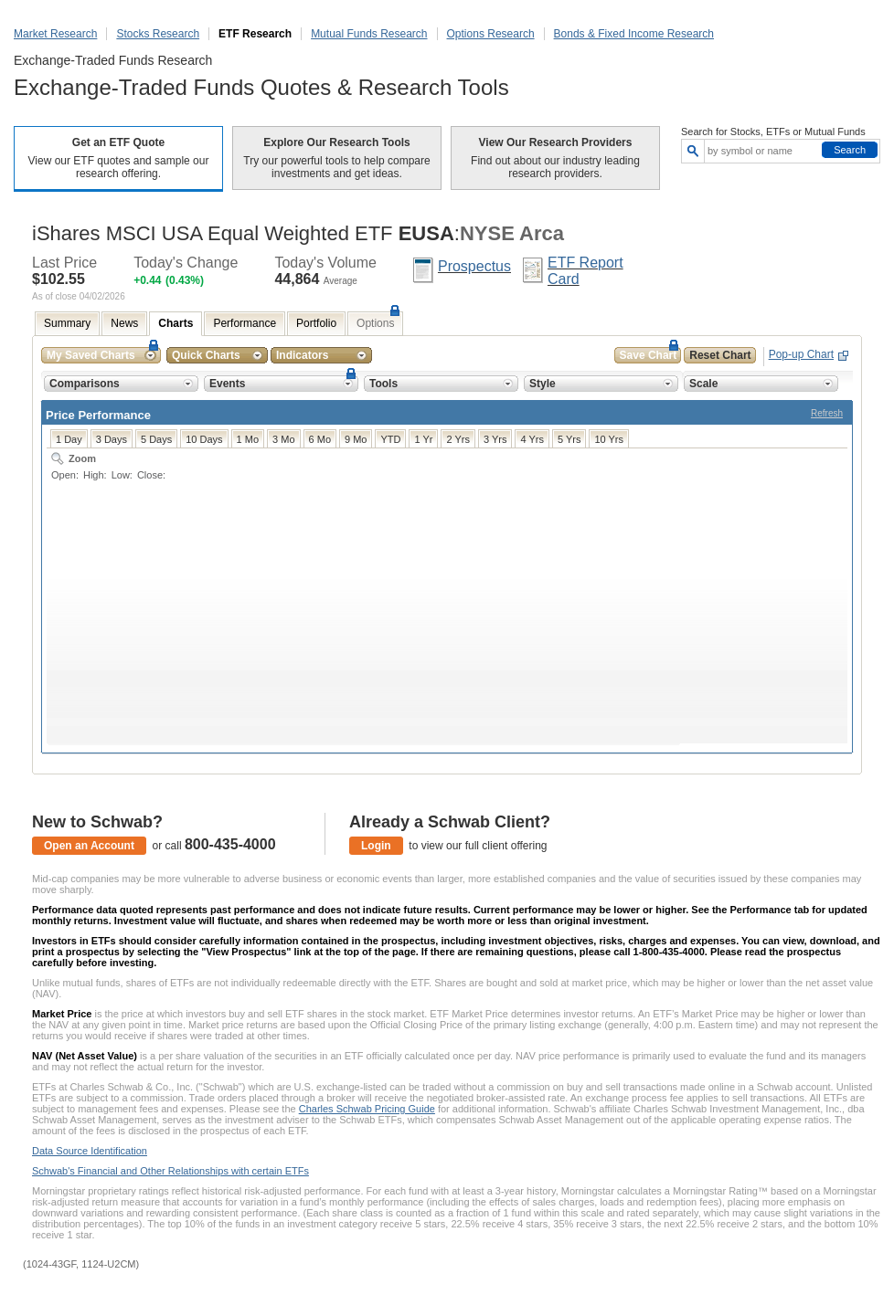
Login (376, 845)
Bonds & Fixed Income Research (634, 33)
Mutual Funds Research (369, 33)
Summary (67, 323)
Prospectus (474, 266)
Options (375, 323)
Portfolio (316, 323)
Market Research (55, 33)
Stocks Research (157, 33)
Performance (244, 323)
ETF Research (255, 33)
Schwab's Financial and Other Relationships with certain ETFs (170, 1170)
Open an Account (89, 845)
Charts (175, 323)
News (124, 323)
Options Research (491, 33)
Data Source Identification (89, 1150)
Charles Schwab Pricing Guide (367, 1108)
